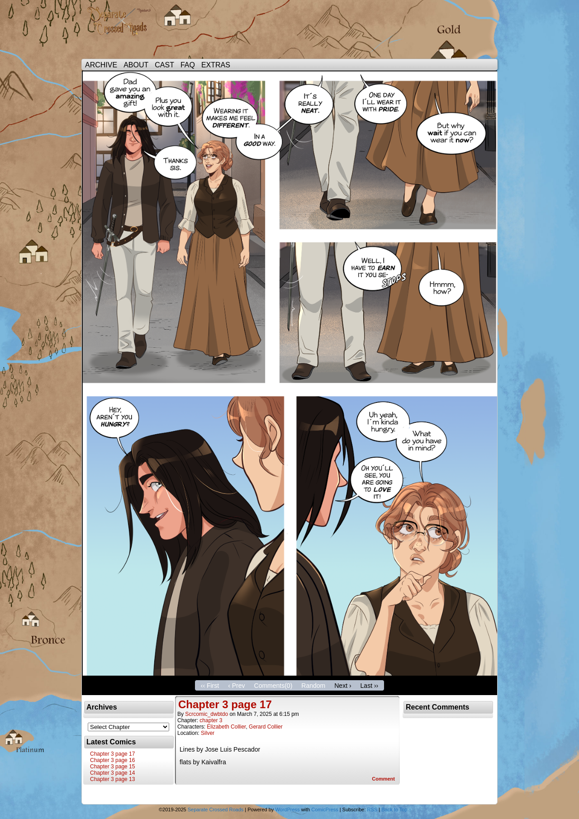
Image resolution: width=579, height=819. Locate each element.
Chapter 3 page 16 (112, 760)
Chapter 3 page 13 (112, 779)
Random (313, 685)
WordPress (287, 809)
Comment (383, 778)
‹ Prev (236, 685)
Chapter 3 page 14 (112, 773)
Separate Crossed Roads (122, 32)
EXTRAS (215, 65)
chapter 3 (210, 720)
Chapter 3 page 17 (112, 754)
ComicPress (324, 809)
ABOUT (135, 65)
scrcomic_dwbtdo (206, 714)
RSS (372, 809)
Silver (207, 733)
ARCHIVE (101, 65)
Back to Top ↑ (396, 809)
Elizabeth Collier (226, 727)
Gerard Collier (266, 727)
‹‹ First (210, 685)
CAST (164, 65)
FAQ (187, 65)
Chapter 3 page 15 (112, 766)
